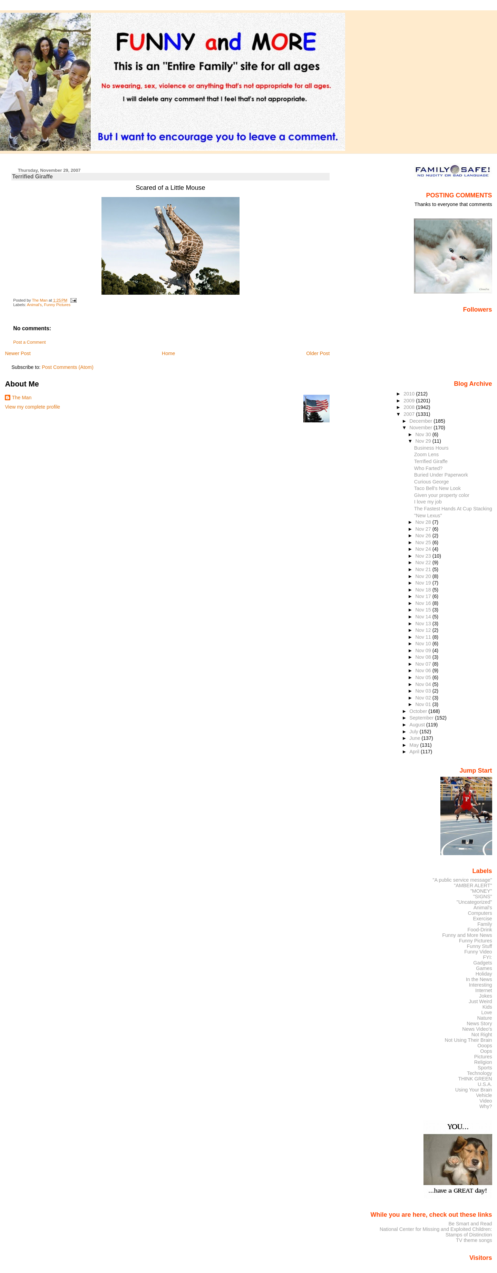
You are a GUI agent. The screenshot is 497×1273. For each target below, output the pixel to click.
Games (484, 968)
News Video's (477, 1029)
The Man (21, 397)
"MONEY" (481, 891)
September (422, 718)
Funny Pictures (57, 305)
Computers (480, 913)
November (421, 427)
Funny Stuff (479, 946)
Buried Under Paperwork (441, 475)
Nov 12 (423, 630)
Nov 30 (423, 434)
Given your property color (441, 495)
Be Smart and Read (470, 1223)
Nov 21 (423, 569)
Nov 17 (423, 596)
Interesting (480, 985)
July (414, 731)
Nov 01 (423, 704)
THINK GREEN (475, 1078)
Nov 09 (423, 650)
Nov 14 (423, 616)
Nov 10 (423, 643)
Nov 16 (423, 603)
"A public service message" (462, 880)
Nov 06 (423, 670)
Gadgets (482, 963)
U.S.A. (485, 1084)
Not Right (481, 1034)
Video (485, 1101)
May (414, 745)
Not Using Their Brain (468, 1040)
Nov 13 (423, 623)
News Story (479, 1023)
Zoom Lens (426, 454)
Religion (483, 1062)
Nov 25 (423, 542)
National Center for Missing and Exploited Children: (436, 1229)
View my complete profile (32, 407)
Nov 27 (423, 529)
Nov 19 (423, 583)
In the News (479, 979)
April (415, 751)
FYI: (487, 957)
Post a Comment (29, 342)
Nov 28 (423, 522)
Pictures (483, 1056)
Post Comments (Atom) (68, 367)
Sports (485, 1067)
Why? (485, 1106)
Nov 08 (423, 657)
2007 (409, 414)
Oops (486, 1051)
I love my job (428, 502)
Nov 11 (423, 637)
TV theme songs (474, 1240)
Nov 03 (423, 691)
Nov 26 (423, 535)
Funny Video (478, 951)
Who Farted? (428, 468)
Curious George (431, 481)
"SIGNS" (482, 896)
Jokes (485, 996)
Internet (483, 990)
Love (486, 1012)
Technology (479, 1073)
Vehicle (484, 1095)
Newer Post (17, 353)
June (415, 738)
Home (168, 353)
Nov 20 (423, 576)
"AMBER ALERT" (473, 885)
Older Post (318, 353)
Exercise (482, 918)
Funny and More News (467, 935)
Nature (484, 1018)
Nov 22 (423, 562)
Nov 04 (423, 684)
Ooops (484, 1045)
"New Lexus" (428, 515)
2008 (409, 407)
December (421, 421)
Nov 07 (423, 664)
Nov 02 (423, 698)
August (417, 724)
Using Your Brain (473, 1090)
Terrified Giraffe (431, 461)
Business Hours (431, 448)
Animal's (34, 305)
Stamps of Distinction (469, 1234)
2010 (409, 393)
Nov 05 (423, 677)
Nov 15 (423, 610)
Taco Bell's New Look (437, 488)
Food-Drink (480, 929)
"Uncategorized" (474, 902)
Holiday (484, 974)
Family (484, 924)
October (418, 711)
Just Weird (480, 1001)
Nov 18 (423, 590)
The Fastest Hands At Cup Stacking (453, 508)
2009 (409, 400)
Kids (487, 1007)
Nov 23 (423, 556)
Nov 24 (423, 549)
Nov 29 (423, 441)
